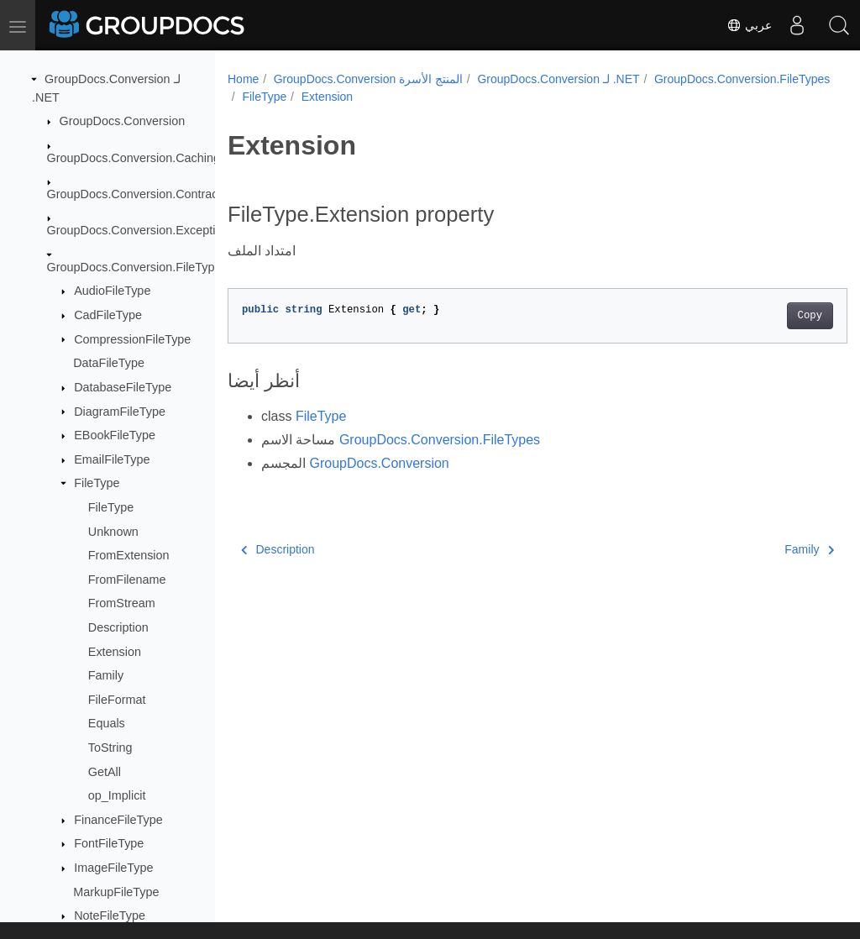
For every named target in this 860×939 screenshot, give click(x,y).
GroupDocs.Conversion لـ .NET (558, 79)
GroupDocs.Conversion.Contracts (137, 194)
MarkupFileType (116, 892)
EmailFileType (111, 459)
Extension (114, 651)
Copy (766, 316)
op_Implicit (117, 795)
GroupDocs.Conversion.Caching (133, 158)
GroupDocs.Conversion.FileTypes (137, 267)
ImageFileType (113, 867)
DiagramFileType (119, 411)
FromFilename (127, 579)
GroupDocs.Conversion (123, 121)
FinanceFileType (118, 819)
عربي (749, 25)
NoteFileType (109, 915)
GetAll (104, 772)
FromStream (121, 603)
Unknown (113, 531)
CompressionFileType (132, 339)
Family (105, 675)
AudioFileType (112, 290)
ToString (110, 747)
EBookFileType (114, 435)
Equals (106, 723)
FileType (96, 483)
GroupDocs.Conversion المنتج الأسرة (368, 79)
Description (118, 627)
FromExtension (129, 555)
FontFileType (109, 843)
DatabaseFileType (122, 387)
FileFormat (117, 699)
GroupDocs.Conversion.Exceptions (141, 230)
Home (243, 79)
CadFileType (108, 315)
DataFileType (108, 363)
